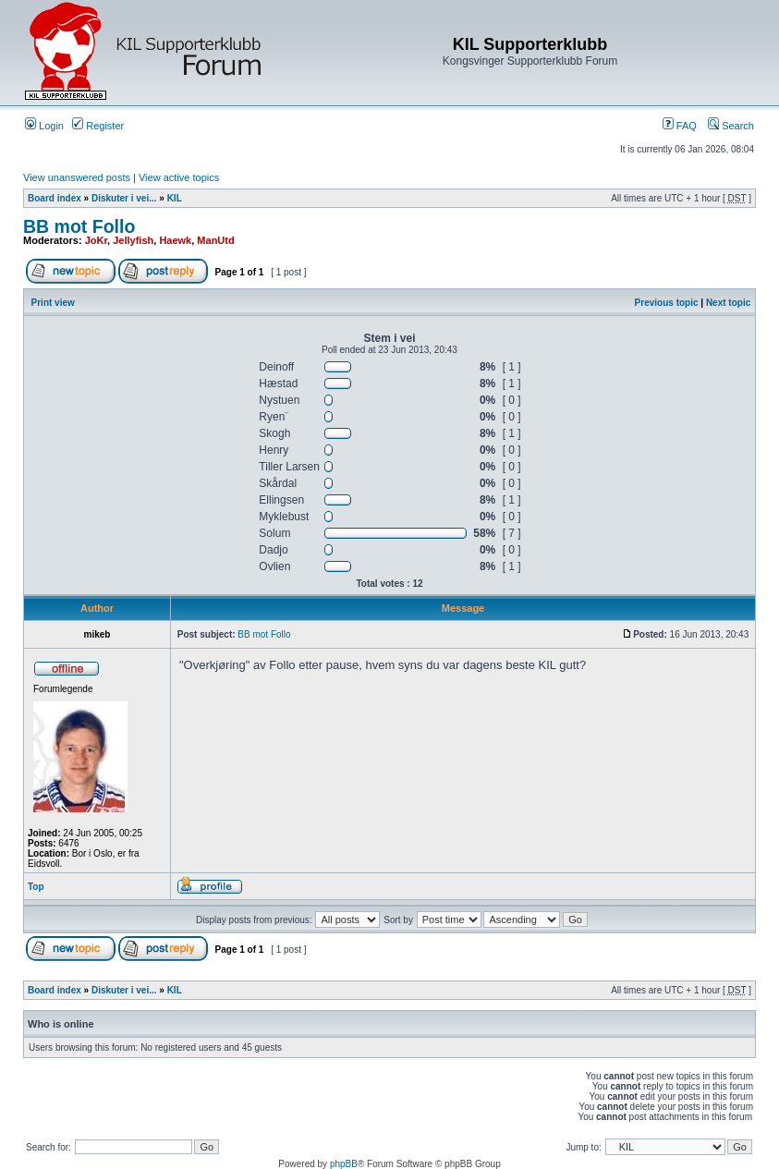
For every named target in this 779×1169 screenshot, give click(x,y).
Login (44, 125)
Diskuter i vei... (124, 198)
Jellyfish (133, 240)
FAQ (680, 125)
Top (36, 887)
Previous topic (667, 303)
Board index (54, 198)
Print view (53, 303)
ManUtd (215, 240)
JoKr (96, 240)
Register (98, 125)
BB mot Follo (79, 226)
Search (731, 125)
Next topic (728, 303)
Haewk (175, 240)
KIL (174, 198)
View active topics (179, 177)
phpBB (344, 1164)
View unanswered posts (76, 177)
